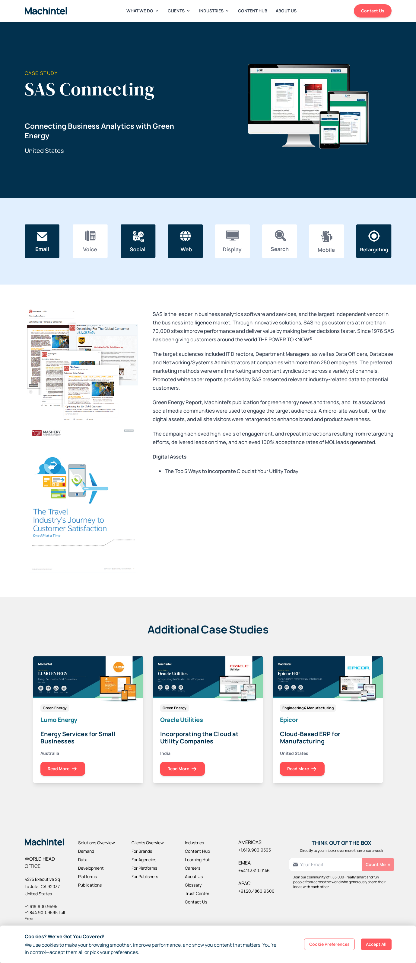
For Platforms (144, 868)
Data (82, 859)
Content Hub (252, 11)
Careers (192, 868)
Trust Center (197, 893)
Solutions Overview (96, 842)
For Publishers (145, 876)
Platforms (87, 876)
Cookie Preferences (329, 944)
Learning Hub (197, 859)
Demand (86, 851)
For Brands (142, 851)
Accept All (376, 944)
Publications (90, 885)
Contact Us (372, 11)
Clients (179, 11)
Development (91, 868)
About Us (286, 11)
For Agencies (144, 859)
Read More (63, 769)
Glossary (193, 885)
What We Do (142, 11)
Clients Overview (148, 842)
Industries (214, 11)
